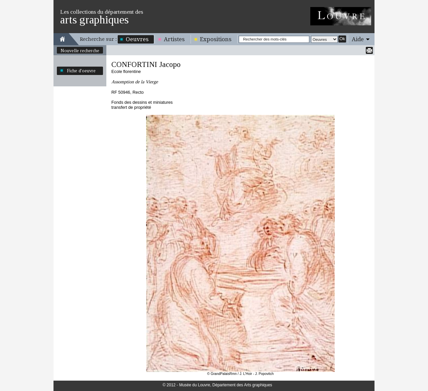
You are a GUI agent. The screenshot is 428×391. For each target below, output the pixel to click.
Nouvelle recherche (80, 50)
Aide (358, 39)
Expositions (215, 39)
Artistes (174, 39)
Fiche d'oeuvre (81, 70)
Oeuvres (137, 39)
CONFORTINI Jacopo (146, 64)
